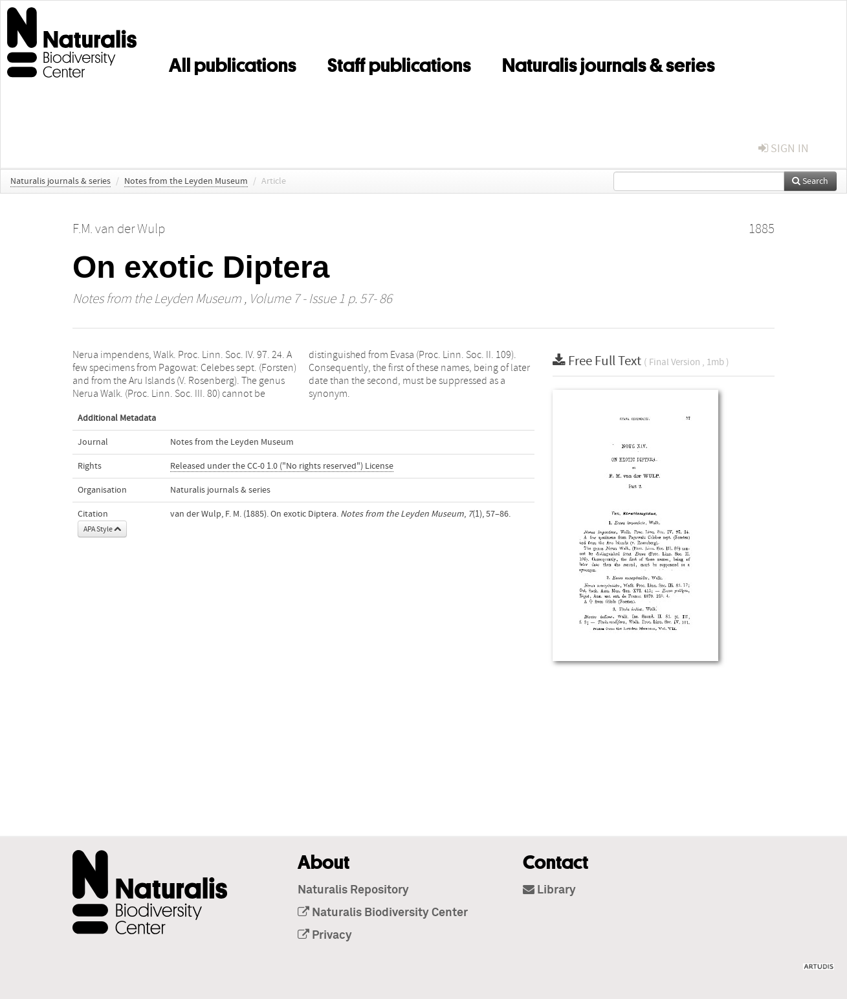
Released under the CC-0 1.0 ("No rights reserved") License (281, 466)
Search (810, 181)
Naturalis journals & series (608, 62)
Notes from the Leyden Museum (186, 181)
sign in (783, 148)
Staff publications (399, 62)
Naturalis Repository (353, 890)
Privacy (325, 935)
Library (549, 890)
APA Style (102, 528)
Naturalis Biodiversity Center (383, 913)
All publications (232, 62)
